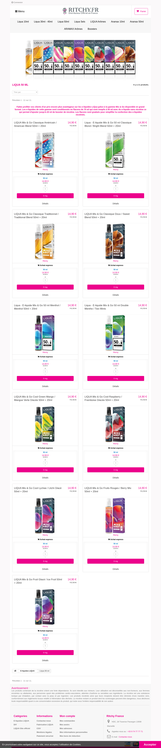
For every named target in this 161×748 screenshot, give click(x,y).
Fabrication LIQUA (45, 724)
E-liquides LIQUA (21, 721)
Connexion (17, 2)
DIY (15, 724)
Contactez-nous (44, 721)
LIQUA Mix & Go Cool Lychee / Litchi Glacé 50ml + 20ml (37, 490)
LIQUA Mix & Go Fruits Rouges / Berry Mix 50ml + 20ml (108, 490)
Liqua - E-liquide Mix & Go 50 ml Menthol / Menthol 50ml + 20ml (37, 307)
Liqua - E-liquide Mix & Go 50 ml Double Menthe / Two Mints (106, 307)
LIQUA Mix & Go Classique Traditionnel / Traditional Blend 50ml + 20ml (36, 215)
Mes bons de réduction (70, 736)
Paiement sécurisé (45, 736)
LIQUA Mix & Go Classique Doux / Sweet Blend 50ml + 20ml (107, 215)
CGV (39, 728)
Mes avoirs (64, 724)
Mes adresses (66, 728)
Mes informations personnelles (73, 732)
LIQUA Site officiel (22, 728)
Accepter (150, 744)
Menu (20, 11)
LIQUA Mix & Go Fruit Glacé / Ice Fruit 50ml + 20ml (38, 581)
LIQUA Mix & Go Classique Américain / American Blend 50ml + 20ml (35, 124)
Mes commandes (67, 721)
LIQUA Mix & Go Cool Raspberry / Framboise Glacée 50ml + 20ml (103, 398)
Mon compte (67, 715)
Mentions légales (44, 732)
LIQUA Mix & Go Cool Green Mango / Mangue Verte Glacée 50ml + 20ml (34, 398)
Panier (141, 11)
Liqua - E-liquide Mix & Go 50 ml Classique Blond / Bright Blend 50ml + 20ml (108, 124)
